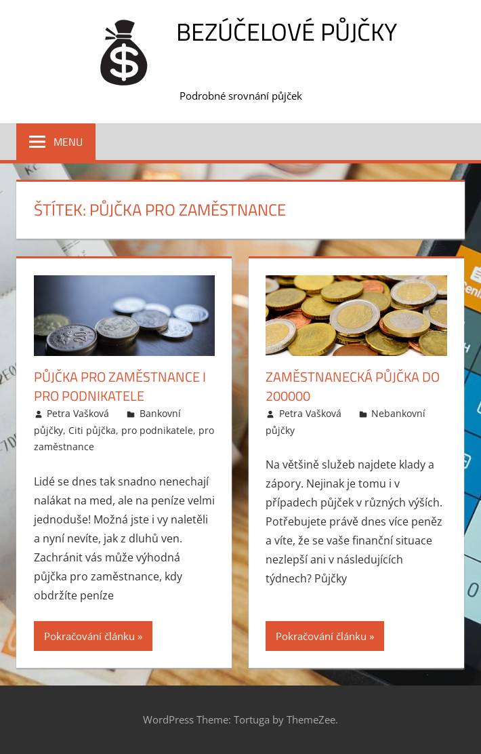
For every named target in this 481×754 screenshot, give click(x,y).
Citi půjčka (92, 430)
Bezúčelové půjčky (286, 31)
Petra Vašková (78, 413)
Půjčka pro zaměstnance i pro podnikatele (120, 386)
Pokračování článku (89, 636)
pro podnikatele (157, 430)
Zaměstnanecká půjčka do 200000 (353, 386)
